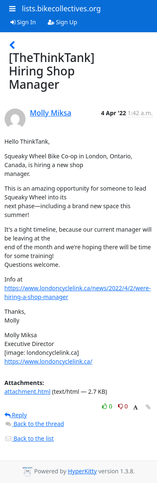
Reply (16, 415)
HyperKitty (82, 471)
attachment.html (28, 391)
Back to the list (29, 438)
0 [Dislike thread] (123, 406)
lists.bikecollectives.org (61, 8)
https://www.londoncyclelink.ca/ (49, 361)
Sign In (23, 22)
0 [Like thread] (107, 406)
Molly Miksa (50, 113)
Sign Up (62, 22)
